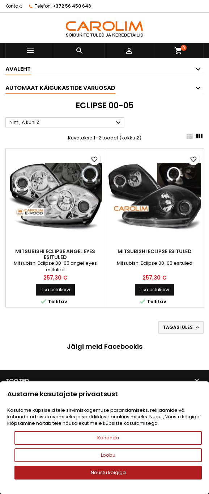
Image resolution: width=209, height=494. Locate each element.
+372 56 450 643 (72, 6)
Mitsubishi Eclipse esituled (155, 251)
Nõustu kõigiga (108, 472)
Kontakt (13, 6)
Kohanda (108, 437)
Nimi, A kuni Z (66, 122)
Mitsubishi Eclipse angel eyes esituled (55, 254)
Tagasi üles (181, 327)
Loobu (108, 455)
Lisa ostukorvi (55, 289)
